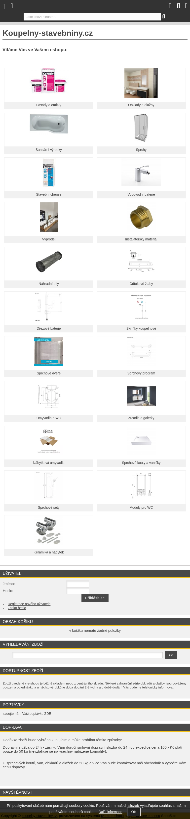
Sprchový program (141, 373)
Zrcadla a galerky (141, 418)
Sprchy (141, 150)
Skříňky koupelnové (141, 328)
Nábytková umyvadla (49, 463)
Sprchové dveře (49, 373)
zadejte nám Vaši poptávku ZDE (27, 714)
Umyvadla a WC (49, 418)
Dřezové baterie (49, 328)
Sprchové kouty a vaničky (141, 463)
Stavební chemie (48, 194)
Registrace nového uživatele (29, 604)
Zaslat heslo (17, 608)
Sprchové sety (49, 507)
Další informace (110, 812)
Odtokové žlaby (141, 284)
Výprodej (48, 239)
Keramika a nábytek (49, 552)
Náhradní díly (48, 284)
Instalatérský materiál (141, 239)
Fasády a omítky (48, 105)
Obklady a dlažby (141, 105)
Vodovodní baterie (141, 194)
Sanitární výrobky (49, 150)
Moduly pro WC (141, 507)
